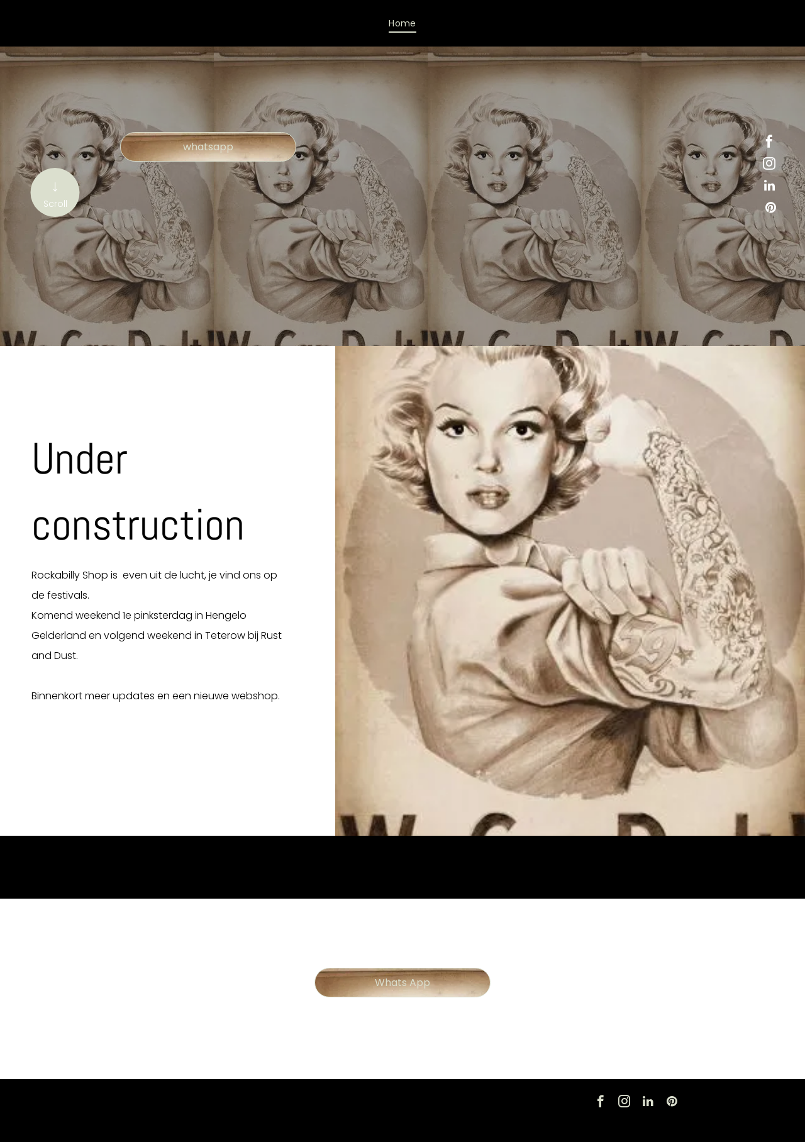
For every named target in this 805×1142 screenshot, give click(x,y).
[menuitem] (402, 23)
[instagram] (769, 165)
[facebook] (769, 143)
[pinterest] (770, 209)
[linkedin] (769, 187)
